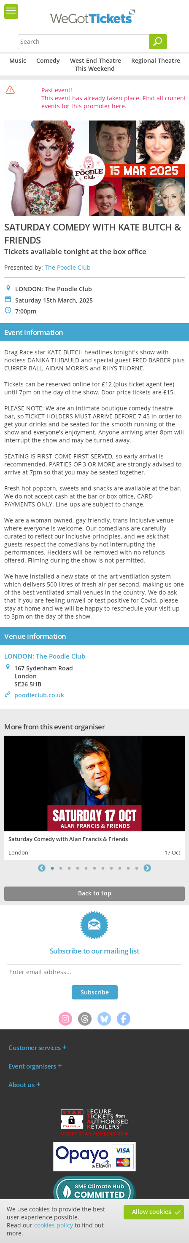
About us (21, 1084)
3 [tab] (69, 868)
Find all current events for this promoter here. (113, 102)
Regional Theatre (155, 60)
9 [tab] (120, 868)
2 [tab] (61, 868)
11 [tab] (137, 868)
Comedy (48, 60)
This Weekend (95, 68)
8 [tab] (111, 868)
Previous (42, 868)
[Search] (158, 41)
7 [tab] (103, 868)
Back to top (94, 893)
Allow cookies (151, 1212)
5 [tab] (86, 868)
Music (17, 60)
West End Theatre (95, 60)
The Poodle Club (68, 267)
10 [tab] (128, 868)
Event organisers (32, 1066)
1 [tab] (52, 868)
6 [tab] (94, 868)
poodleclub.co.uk (39, 695)
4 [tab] (78, 868)
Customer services (34, 1047)
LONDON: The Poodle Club (44, 656)
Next (147, 868)
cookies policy (53, 1225)
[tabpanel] (94, 797)
